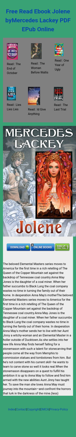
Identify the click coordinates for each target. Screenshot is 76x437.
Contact (21, 409)
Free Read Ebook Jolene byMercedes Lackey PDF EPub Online (38, 20)
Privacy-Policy (58, 409)
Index (11, 409)
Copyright (33, 409)
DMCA (44, 409)
